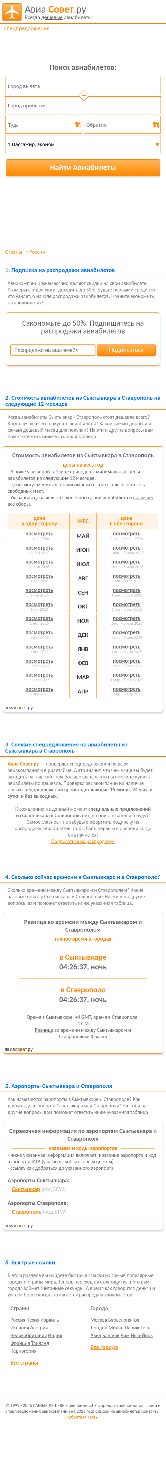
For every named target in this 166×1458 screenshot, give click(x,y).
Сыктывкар (26, 1189)
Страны (13, 252)
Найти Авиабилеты (83, 167)
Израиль (50, 1320)
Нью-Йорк (141, 1335)
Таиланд (40, 1343)
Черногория (24, 1351)
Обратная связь (83, 1417)
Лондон (98, 1328)
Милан (116, 1328)
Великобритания (29, 1335)
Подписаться (126, 350)
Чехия (32, 1320)
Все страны (24, 1362)
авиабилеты (58, 12)
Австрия (39, 1328)
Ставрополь (26, 1211)
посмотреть (39, 533)
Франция (20, 1343)
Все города (104, 1347)
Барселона (119, 1320)
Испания (20, 1328)
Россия (37, 252)
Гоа (136, 1320)
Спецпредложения (27, 28)
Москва (98, 1320)
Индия (55, 1335)
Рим (125, 1335)
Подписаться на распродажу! (83, 841)
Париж (132, 1328)
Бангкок (110, 1335)
